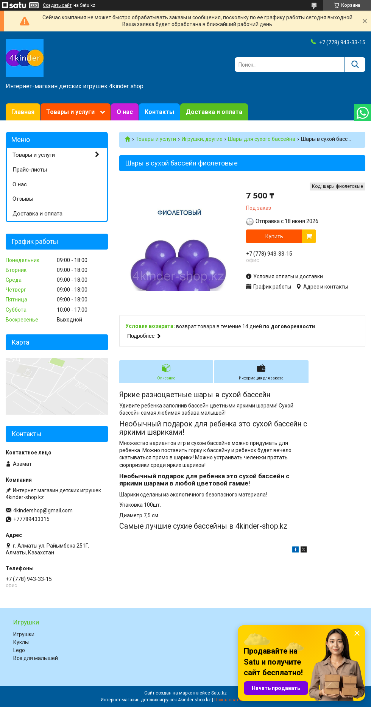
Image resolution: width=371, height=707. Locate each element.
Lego (19, 650)
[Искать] (354, 64)
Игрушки (23, 634)
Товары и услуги (70, 111)
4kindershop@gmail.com (43, 510)
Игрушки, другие (202, 139)
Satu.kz (219, 693)
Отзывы (22, 198)
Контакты (159, 111)
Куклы (21, 642)
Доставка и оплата (214, 111)
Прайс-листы (29, 169)
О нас (125, 111)
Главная (22, 111)
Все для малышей (35, 658)
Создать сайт (57, 5)
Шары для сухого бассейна (261, 139)
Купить (274, 236)
